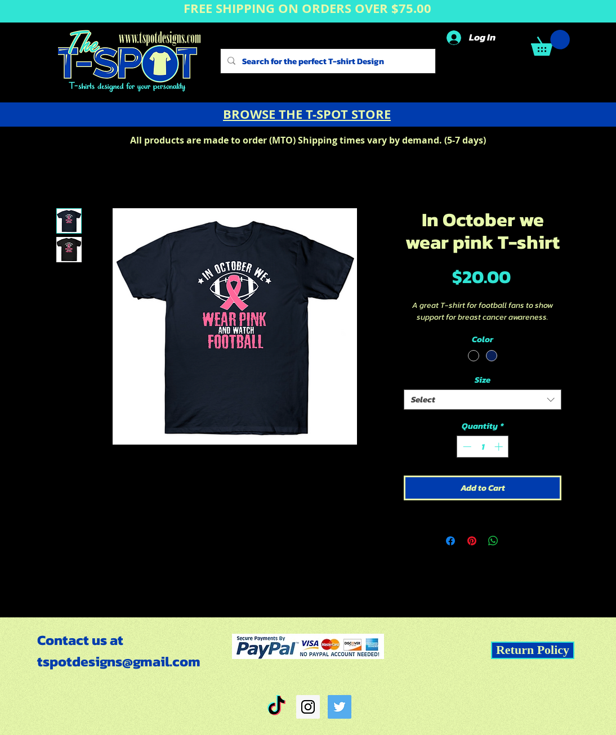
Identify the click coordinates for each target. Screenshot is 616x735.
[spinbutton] (483, 446)
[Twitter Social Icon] (339, 707)
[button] (550, 43)
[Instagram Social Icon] (308, 707)
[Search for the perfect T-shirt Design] (327, 61)
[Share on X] (514, 541)
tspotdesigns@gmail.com (118, 661)
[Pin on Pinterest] (472, 541)
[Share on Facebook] (450, 541)
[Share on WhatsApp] (493, 541)
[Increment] (499, 446)
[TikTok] (276, 707)
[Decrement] (466, 446)
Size (482, 379)
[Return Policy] (532, 650)
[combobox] (482, 399)
